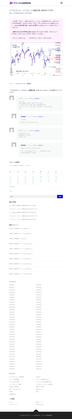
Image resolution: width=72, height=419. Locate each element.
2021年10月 (12, 351)
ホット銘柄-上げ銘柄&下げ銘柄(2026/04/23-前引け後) (22, 212)
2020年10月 (12, 366)
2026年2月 (12, 287)
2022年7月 (38, 339)
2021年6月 (12, 356)
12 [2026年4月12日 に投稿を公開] (56, 176)
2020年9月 (38, 366)
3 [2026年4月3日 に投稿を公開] (40, 174)
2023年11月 (39, 319)
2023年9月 (38, 322)
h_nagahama (28, 13)
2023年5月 (38, 327)
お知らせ (38, 377)
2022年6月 (12, 341)
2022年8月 (12, 339)
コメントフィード (13, 404)
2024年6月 (12, 312)
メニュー (61, 3)
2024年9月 (38, 307)
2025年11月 (39, 290)
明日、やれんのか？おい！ (15, 389)
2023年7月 (38, 324)
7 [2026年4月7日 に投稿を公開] (17, 176)
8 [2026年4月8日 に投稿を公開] (25, 176)
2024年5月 (38, 312)
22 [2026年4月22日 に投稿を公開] (25, 181)
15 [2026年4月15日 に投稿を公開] (25, 179)
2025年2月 (12, 302)
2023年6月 (12, 327)
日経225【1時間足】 (14, 386)
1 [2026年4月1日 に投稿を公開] (25, 174)
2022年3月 (38, 344)
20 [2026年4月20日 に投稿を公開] (10, 181)
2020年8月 (12, 369)
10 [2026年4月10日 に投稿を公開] (40, 176)
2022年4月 (12, 344)
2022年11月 (39, 334)
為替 (37, 391)
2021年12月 (12, 349)
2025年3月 (38, 299)
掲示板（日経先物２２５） (15, 233)
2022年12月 (12, 334)
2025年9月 (38, 292)
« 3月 (10, 191)
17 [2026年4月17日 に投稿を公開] (40, 179)
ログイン (22, 165)
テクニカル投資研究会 (46, 415)
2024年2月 (12, 317)
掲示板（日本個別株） (14, 228)
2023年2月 (12, 332)
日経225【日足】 (40, 386)
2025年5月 (38, 297)
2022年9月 (38, 336)
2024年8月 (12, 309)
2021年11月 (39, 349)
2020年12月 (12, 364)
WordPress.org (39, 404)
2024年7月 (38, 309)
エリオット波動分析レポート (43, 379)
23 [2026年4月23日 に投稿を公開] (33, 181)
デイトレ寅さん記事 (14, 382)
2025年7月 (38, 295)
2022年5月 (38, 341)
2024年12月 (12, 304)
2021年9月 (38, 351)
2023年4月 (12, 329)
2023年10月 (12, 322)
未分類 (11, 391)
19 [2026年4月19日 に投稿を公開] (56, 179)
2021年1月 (38, 361)
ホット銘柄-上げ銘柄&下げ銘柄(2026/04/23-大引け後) (22, 205)
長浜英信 (23, 116)
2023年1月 (38, 332)
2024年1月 (38, 317)
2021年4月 (12, 359)
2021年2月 (12, 361)
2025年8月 (12, 295)
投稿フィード (39, 402)
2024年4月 (12, 314)
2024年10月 (12, 307)
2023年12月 (12, 319)
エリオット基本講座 (14, 379)
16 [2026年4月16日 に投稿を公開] (33, 179)
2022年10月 (12, 336)
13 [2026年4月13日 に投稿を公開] (10, 179)
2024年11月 (39, 304)
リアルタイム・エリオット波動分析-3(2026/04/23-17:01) (23, 209)
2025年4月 (12, 299)
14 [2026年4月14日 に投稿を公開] (18, 179)
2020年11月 (39, 364)
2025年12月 (12, 290)
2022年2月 (12, 346)
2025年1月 (38, 302)
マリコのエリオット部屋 (15, 384)
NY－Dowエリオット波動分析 (16, 377)
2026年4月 (12, 285)
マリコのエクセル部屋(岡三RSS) (44, 382)
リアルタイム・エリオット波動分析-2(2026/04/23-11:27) (23, 216)
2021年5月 (38, 356)
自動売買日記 (12, 394)
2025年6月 (12, 297)
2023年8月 (12, 324)
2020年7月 (38, 369)
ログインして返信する (34, 98)
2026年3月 (38, 285)
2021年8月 (12, 354)
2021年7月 (38, 354)
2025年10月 (12, 292)
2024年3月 (38, 314)
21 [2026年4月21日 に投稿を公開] (18, 181)
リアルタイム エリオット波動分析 (23, 83)
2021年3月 (38, 359)
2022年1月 (38, 346)
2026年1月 (38, 287)
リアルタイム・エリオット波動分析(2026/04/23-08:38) (22, 219)
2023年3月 (38, 329)
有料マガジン (39, 389)
